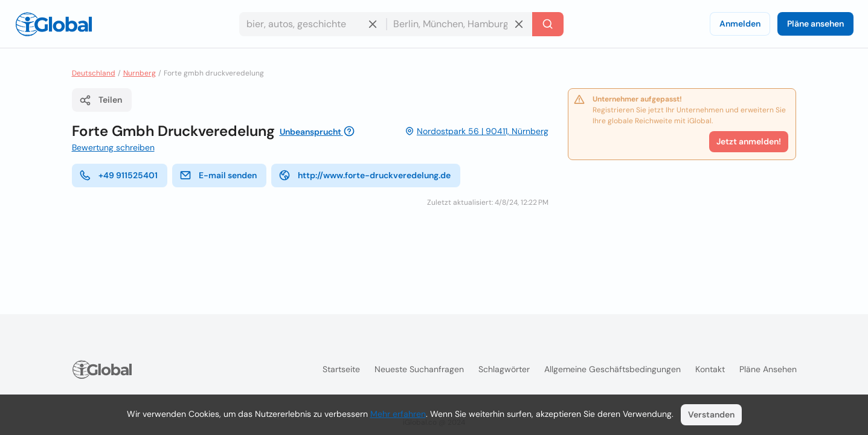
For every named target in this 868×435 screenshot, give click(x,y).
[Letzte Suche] (548, 24)
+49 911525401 (118, 175)
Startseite (341, 369)
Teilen (100, 100)
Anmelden (739, 23)
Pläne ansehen (815, 23)
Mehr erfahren (398, 413)
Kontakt (710, 369)
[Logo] (53, 24)
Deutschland (93, 73)
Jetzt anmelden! (748, 141)
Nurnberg (139, 73)
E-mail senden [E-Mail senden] (218, 175)
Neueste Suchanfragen (419, 369)
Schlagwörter (504, 369)
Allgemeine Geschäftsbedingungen (612, 369)
